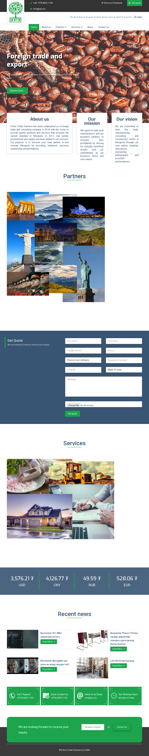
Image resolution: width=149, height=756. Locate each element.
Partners (60, 27)
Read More (49, 641)
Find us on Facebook (111, 3)
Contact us (103, 27)
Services (75, 27)
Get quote (134, 3)
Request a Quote (93, 727)
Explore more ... (17, 90)
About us (46, 27)
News (90, 27)
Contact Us (122, 727)
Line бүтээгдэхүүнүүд (122, 660)
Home (34, 27)
